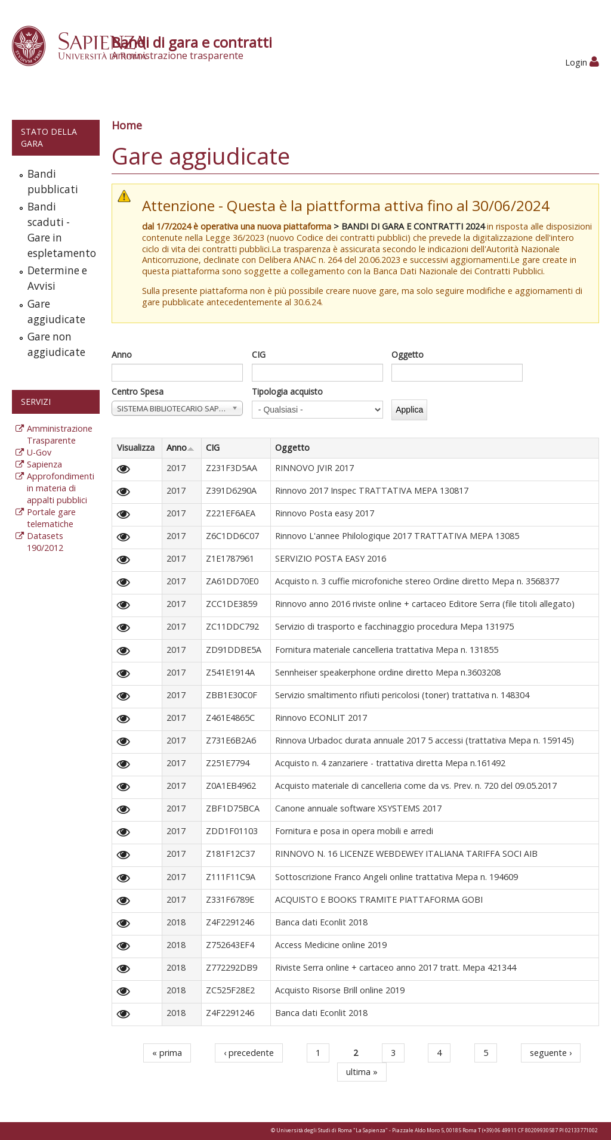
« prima (167, 1052)
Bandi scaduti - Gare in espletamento (60, 230)
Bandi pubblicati (52, 181)
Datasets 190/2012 (45, 541)
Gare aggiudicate (56, 311)
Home (127, 125)
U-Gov (39, 452)
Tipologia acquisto (287, 391)
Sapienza (44, 464)
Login (582, 62)
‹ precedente (249, 1052)
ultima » (362, 1071)
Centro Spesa (137, 391)
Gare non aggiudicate (56, 344)
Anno (122, 354)
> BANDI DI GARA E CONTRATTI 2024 (409, 226)
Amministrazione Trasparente (59, 434)
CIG (259, 354)
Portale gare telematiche (51, 517)
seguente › (551, 1052)
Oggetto (407, 354)
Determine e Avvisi (57, 278)
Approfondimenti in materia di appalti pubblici (60, 488)
